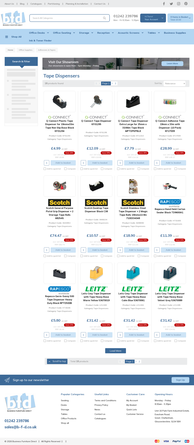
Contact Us (99, 3)
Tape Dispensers (64, 139)
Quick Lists (131, 409)
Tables (152, 32)
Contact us (100, 414)
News (97, 409)
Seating (65, 400)
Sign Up (180, 379)
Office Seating (62, 32)
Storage (84, 32)
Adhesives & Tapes (46, 50)
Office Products (68, 418)
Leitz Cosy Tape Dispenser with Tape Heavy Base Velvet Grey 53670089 (170, 297)
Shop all (65, 423)
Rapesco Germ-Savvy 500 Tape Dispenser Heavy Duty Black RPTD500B (59, 299)
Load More (115, 350)
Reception (103, 32)
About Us (9, 3)
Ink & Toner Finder (40, 40)
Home (10, 50)
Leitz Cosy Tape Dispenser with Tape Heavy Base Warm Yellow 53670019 (96, 297)
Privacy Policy (101, 405)
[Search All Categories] (69, 18)
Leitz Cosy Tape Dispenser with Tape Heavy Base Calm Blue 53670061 (133, 297)
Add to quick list (52, 169)
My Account (132, 400)
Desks (64, 405)
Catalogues (36, 3)
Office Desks (37, 32)
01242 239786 (126, 16)
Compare (70, 169)
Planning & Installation (77, 3)
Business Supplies (175, 32)
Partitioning (54, 3)
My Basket (131, 405)
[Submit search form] (104, 18)
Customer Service (135, 414)
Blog (22, 3)
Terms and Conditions (105, 400)
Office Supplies (25, 50)
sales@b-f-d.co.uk (21, 427)
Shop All (16, 36)
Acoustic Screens (128, 32)
